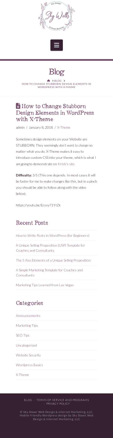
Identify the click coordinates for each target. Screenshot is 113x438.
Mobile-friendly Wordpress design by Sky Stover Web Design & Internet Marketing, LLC (56, 417)
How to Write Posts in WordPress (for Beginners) (52, 235)
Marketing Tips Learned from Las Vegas (45, 285)
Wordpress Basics (29, 365)
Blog (28, 399)
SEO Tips (23, 335)
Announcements (28, 315)
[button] (56, 45)
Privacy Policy (58, 403)
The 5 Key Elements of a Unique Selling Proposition (53, 260)
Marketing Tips (27, 325)
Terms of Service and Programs (62, 399)
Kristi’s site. (66, 164)
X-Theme (63, 127)
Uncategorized (26, 345)
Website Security (28, 355)
